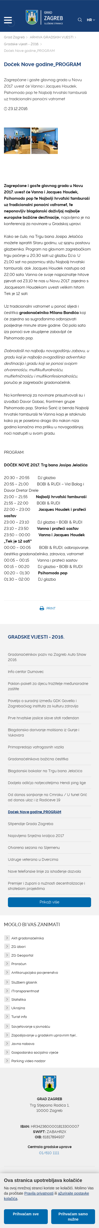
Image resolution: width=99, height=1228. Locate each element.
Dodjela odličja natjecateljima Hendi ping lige (47, 783)
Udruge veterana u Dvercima (33, 859)
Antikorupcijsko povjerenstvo (34, 973)
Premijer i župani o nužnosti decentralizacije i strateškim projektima (46, 886)
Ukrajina (18, 1008)
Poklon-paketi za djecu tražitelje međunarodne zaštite (48, 686)
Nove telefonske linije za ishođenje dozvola (44, 871)
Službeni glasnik (24, 982)
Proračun (18, 964)
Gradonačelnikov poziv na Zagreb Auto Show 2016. (47, 657)
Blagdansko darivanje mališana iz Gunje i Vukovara (43, 732)
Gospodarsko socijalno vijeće (34, 1052)
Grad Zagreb (14, 37)
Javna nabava (22, 1044)
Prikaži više (49, 902)
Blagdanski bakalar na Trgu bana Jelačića (45, 771)
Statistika (18, 1000)
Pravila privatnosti (39, 1193)
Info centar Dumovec (26, 672)
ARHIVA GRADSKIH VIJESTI (51, 37)
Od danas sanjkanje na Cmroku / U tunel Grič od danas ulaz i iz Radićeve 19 (47, 797)
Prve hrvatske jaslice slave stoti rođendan (43, 718)
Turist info (19, 1017)
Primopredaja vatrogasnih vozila (36, 747)
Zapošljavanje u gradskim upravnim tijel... (44, 1035)
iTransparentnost (25, 991)
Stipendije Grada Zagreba (30, 824)
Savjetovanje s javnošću (30, 1027)
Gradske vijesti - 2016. (21, 44)
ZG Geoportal (22, 955)
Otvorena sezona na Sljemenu (34, 847)
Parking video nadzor (28, 1061)
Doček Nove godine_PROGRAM (34, 812)
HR (91, 20)
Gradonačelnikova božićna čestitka (38, 759)
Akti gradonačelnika (27, 938)
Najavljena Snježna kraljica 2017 (36, 836)
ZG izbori (18, 947)
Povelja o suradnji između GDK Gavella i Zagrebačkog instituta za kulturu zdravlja (43, 703)
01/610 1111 (49, 1153)
